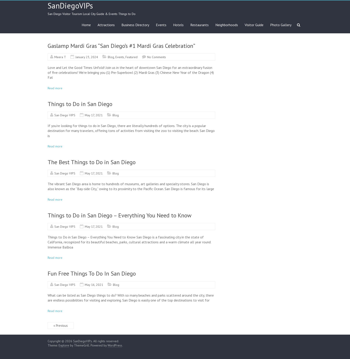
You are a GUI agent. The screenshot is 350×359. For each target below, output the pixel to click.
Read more (55, 88)
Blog (111, 57)
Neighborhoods (226, 25)
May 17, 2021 (94, 115)
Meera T (60, 57)
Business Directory (135, 25)
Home (86, 25)
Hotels (178, 25)
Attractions (106, 25)
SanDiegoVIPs (70, 6)
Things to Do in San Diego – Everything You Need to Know (119, 215)
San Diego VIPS (64, 115)
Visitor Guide (254, 25)
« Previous (60, 325)
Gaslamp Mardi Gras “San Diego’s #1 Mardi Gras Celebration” (121, 45)
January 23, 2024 (86, 57)
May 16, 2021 (94, 285)
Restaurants (199, 25)
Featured (131, 57)
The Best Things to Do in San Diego (92, 162)
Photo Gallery (280, 25)
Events (161, 25)
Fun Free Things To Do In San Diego (92, 273)
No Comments (156, 57)
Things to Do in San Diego (80, 104)
